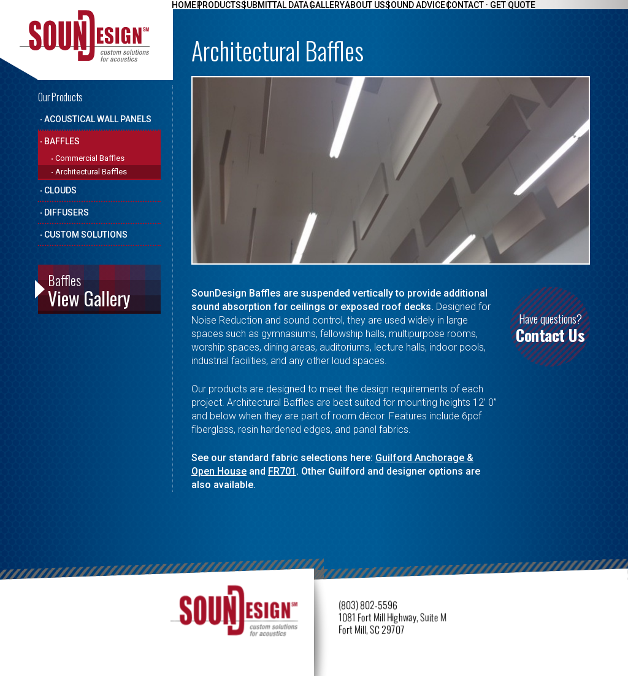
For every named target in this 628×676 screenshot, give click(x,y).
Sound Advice (454, 13)
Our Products (60, 97)
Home (187, 13)
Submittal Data (292, 13)
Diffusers (66, 212)
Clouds (60, 190)
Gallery (351, 13)
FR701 (282, 471)
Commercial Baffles (89, 158)
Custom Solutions (86, 234)
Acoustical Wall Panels (97, 119)
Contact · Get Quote (536, 13)
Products (229, 13)
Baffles (62, 141)
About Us (397, 13)
